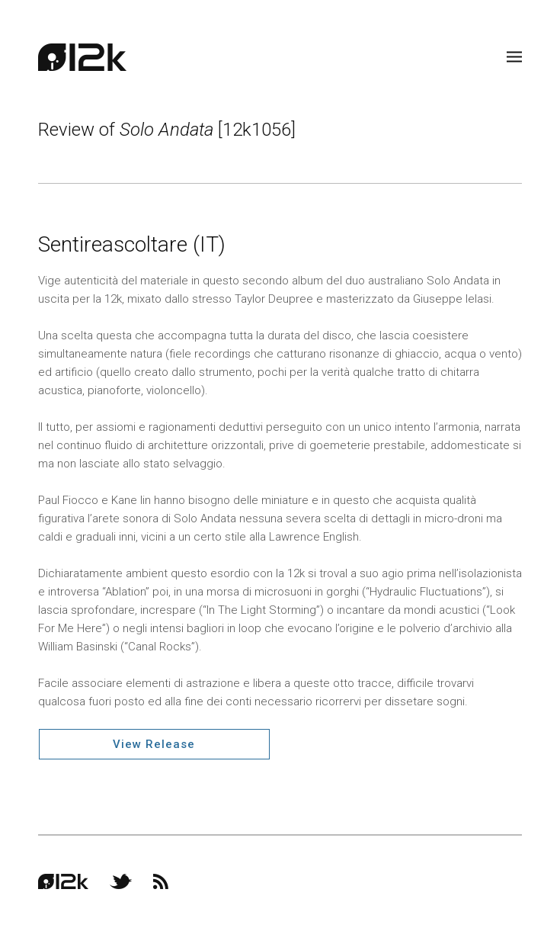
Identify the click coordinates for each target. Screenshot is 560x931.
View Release (154, 744)
